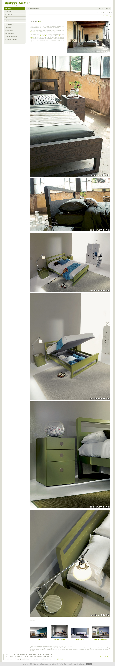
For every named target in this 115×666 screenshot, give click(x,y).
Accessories (10, 33)
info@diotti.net (59, 659)
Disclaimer (9, 659)
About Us (100, 8)
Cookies (61, 664)
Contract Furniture (11, 39)
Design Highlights (11, 36)
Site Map (35, 659)
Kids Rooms (10, 24)
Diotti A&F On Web (46, 659)
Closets (8, 27)
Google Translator (45, 36)
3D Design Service (33, 8)
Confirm (88, 664)
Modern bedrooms (102, 13)
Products (8, 8)
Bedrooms (9, 21)
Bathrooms (9, 30)
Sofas (8, 18)
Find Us (108, 8)
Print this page (108, 16)
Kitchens (9, 11)
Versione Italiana (34, 31)
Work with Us (26, 659)
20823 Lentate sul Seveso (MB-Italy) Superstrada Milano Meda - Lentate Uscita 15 (29, 656)
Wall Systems (10, 14)
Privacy (17, 659)
